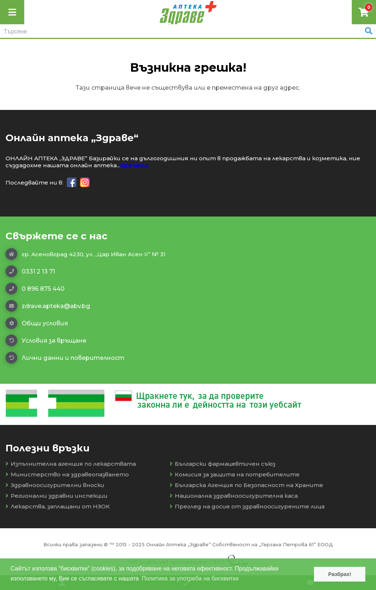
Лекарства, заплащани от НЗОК (58, 506)
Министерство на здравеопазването (67, 474)
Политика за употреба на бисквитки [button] (190, 578)
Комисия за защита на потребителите (235, 474)
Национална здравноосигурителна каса (234, 495)
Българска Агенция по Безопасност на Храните (246, 485)
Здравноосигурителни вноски (55, 485)
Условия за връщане (46, 340)
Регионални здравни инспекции (57, 495)
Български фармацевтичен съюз (222, 463)
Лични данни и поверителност (65, 358)
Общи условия (37, 323)
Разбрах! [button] (339, 574)
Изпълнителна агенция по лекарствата (71, 463)
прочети (134, 165)
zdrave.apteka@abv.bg (48, 306)
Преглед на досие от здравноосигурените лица (247, 506)
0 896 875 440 (35, 288)
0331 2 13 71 (30, 271)
